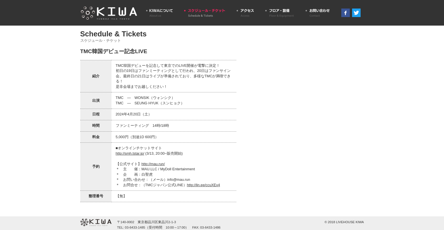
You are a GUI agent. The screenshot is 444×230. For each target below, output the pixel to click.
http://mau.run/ (153, 164)
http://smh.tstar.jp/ (130, 153)
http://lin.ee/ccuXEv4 (203, 185)
